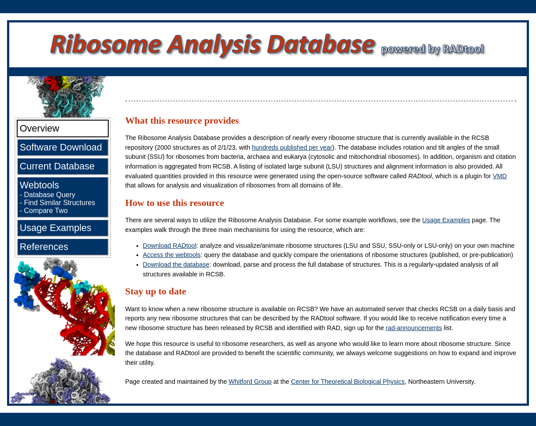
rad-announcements (413, 327)
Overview (39, 128)
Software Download (61, 147)
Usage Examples (56, 227)
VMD (500, 176)
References (44, 246)
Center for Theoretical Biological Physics (347, 381)
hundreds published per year (292, 147)
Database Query (50, 194)
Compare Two (46, 210)
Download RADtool (170, 245)
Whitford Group (250, 381)
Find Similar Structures (59, 202)
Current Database (57, 166)
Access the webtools (172, 254)
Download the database (176, 264)
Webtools (39, 185)
